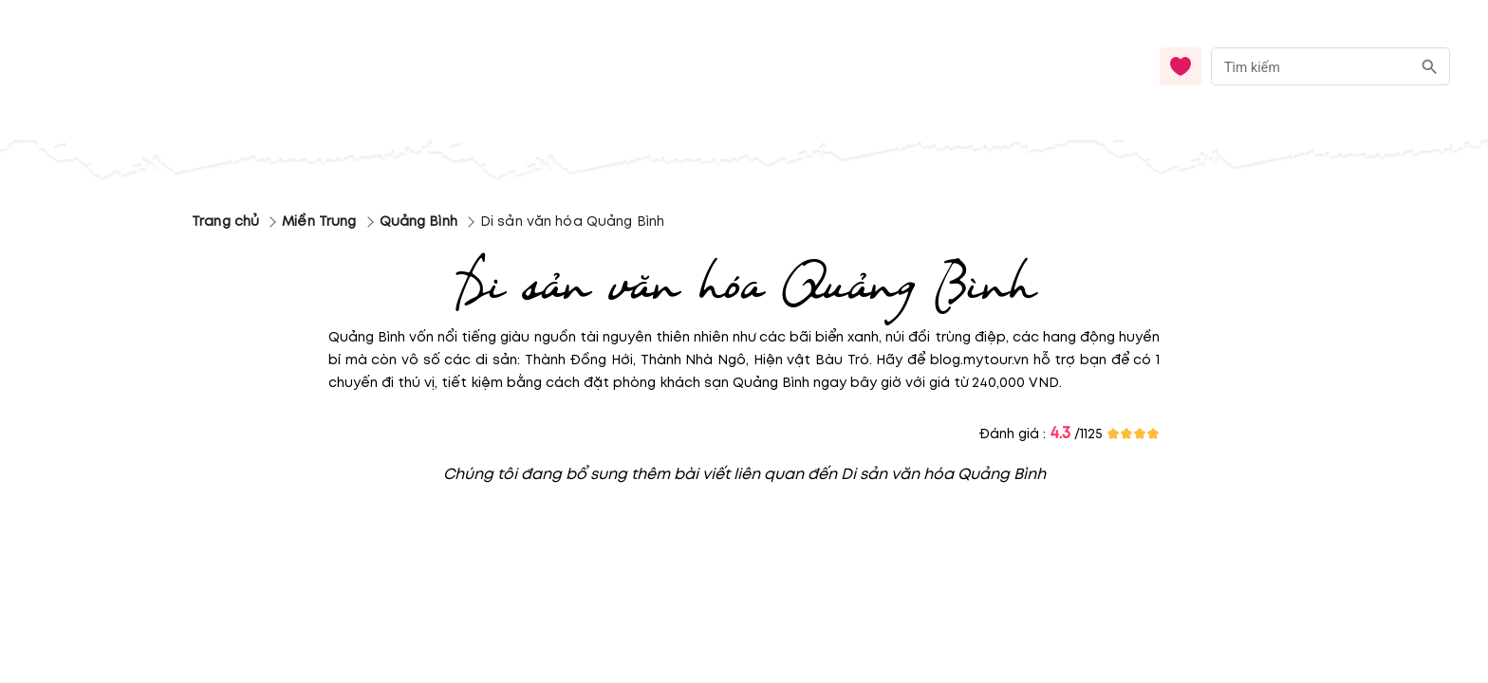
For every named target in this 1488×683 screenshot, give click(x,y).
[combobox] (1330, 66)
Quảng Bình (418, 221)
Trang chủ (225, 221)
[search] (1429, 66)
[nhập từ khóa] (1311, 66)
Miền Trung (319, 221)
